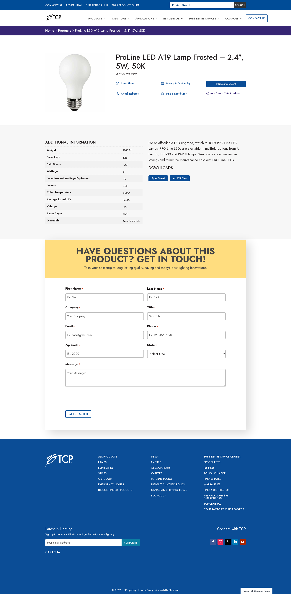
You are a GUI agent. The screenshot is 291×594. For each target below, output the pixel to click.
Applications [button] (146, 19)
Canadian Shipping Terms (169, 490)
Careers (156, 473)
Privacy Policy (145, 590)
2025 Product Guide (125, 5)
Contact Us (256, 18)
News (155, 456)
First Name (74, 289)
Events (156, 462)
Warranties (212, 484)
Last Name (155, 289)
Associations (161, 468)
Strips (102, 473)
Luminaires (105, 468)
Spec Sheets (212, 462)
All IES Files (180, 178)
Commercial (54, 5)
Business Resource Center (222, 456)
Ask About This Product (225, 93)
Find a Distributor (176, 94)
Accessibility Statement (167, 590)
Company (233, 19)
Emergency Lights (111, 484)
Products (97, 19)
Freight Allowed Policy (168, 484)
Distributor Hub (97, 5)
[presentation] (93, 399)
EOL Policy (158, 495)
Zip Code (73, 345)
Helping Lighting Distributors (216, 497)
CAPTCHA (52, 552)
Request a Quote (226, 84)
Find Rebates (212, 479)
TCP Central (212, 504)
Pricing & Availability (178, 83)
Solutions (120, 19)
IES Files (209, 468)
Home (49, 30)
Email (70, 327)
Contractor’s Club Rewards (224, 509)
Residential (74, 5)
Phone (152, 327)
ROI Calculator (215, 473)
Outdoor (105, 479)
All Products (107, 456)
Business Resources (204, 19)
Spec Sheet (127, 83)
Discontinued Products (115, 490)
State (152, 345)
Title (151, 308)
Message (72, 364)
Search (240, 5)
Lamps (102, 462)
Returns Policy (161, 479)
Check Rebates (130, 94)
